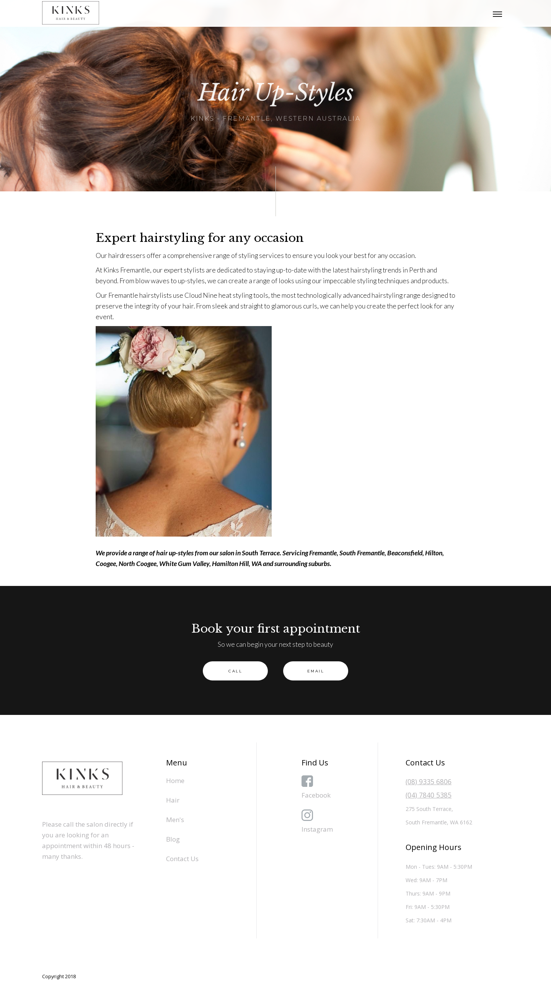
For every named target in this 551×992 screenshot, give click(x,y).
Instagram (317, 829)
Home (175, 780)
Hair (172, 800)
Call (235, 671)
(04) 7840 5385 (429, 794)
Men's (175, 819)
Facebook (316, 795)
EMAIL (315, 671)
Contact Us (182, 858)
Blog (173, 839)
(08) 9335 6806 (429, 781)
